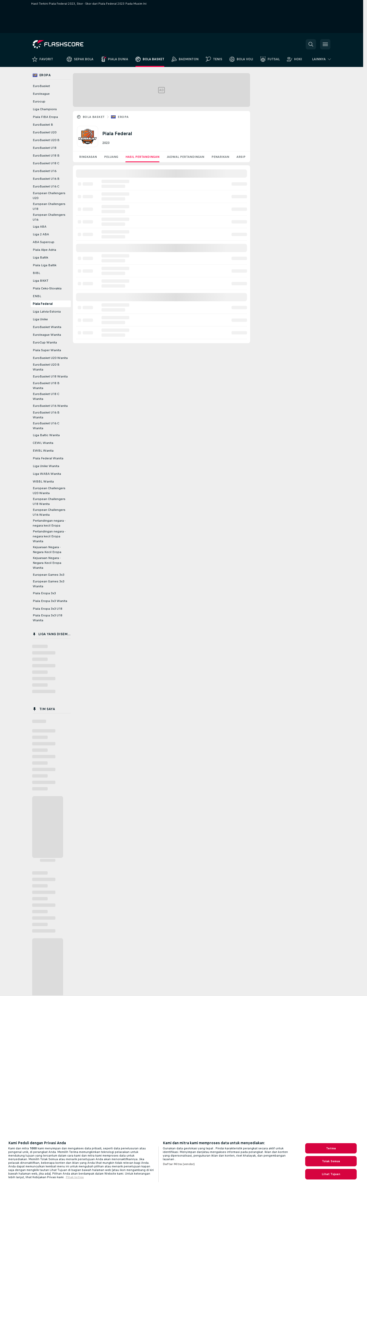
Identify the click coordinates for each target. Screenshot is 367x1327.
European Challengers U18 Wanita (49, 501)
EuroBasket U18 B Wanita (46, 385)
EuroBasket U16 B (46, 179)
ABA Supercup (43, 242)
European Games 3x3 (48, 575)
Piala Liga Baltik (44, 265)
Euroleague (41, 94)
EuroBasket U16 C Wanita (46, 425)
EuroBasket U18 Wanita (50, 376)
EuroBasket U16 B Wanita (46, 414)
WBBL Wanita (43, 481)
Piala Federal (43, 304)
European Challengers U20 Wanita (49, 490)
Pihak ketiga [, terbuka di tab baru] (75, 1177)
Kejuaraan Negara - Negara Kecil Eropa (47, 549)
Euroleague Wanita (47, 335)
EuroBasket (41, 86)
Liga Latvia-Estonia (47, 311)
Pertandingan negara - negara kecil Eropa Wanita (49, 536)
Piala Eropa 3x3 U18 (47, 609)
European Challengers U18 (49, 206)
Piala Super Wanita (47, 350)
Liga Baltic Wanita (46, 435)
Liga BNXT (40, 281)
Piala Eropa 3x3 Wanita (50, 601)
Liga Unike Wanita (46, 466)
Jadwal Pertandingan (185, 157)
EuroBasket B (43, 125)
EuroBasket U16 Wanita (50, 406)
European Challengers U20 (49, 195)
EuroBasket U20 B (46, 140)
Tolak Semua (331, 1161)
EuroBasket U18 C (46, 163)
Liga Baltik (40, 257)
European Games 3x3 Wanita (48, 583)
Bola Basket (94, 117)
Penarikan (220, 157)
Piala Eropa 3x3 (44, 593)
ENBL (37, 296)
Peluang (111, 157)
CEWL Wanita (43, 443)
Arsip (240, 157)
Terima (331, 1148)
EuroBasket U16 (44, 171)
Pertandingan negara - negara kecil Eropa (49, 523)
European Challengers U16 (49, 217)
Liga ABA (39, 227)
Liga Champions (45, 109)
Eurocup (39, 101)
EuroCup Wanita (45, 342)
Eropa (123, 117)
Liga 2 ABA (41, 234)
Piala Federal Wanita (48, 458)
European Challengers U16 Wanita (49, 512)
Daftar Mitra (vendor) (179, 1164)
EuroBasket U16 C (46, 186)
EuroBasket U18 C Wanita (46, 396)
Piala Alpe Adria (44, 250)
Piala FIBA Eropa (45, 117)
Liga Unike (40, 319)
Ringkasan (88, 157)
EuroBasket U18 (44, 148)
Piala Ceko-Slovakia (47, 288)
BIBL (36, 273)
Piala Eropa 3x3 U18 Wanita (47, 617)
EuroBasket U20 (44, 132)
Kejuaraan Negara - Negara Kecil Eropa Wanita (47, 563)
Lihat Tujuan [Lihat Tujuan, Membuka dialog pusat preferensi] (331, 1174)
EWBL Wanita (43, 451)
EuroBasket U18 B (46, 155)
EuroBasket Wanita (47, 327)
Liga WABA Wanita (47, 474)
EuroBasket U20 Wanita (50, 358)
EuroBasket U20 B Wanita (46, 367)
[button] (311, 44)
